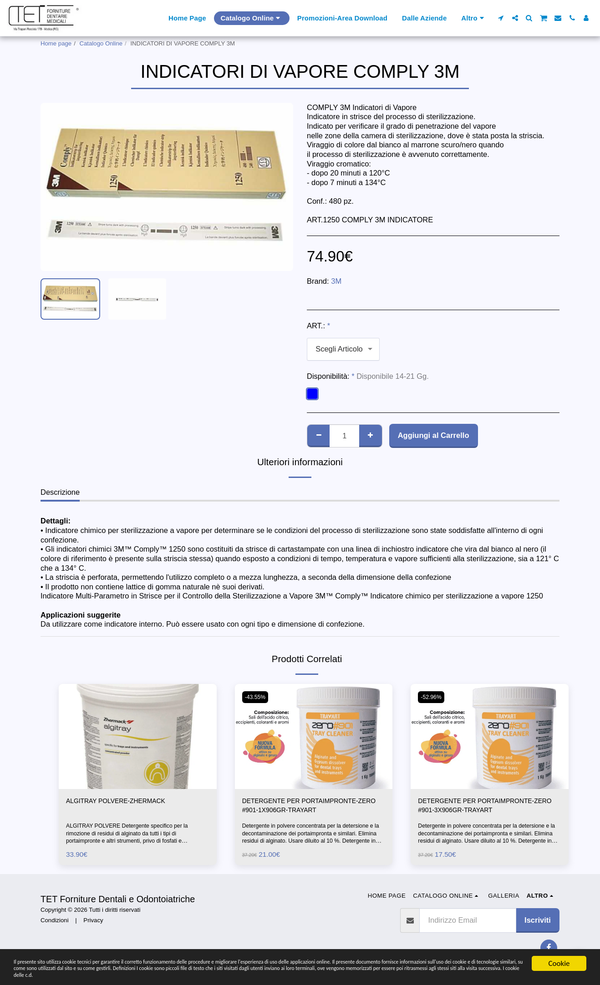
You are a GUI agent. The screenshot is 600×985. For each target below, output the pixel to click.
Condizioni (55, 923)
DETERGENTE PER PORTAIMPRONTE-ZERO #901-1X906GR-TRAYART (311, 807)
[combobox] (343, 349)
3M (336, 281)
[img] (138, 736)
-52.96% (433, 697)
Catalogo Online (101, 43)
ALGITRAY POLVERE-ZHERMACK (125, 802)
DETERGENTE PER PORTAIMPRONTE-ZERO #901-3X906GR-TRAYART (487, 807)
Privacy (93, 923)
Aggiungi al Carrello (433, 435)
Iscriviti (537, 924)
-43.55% (257, 697)
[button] (501, 18)
